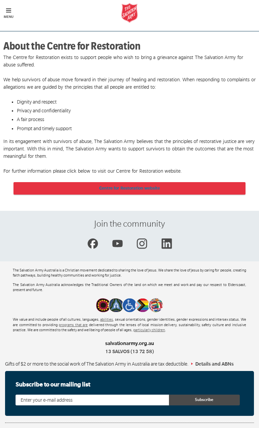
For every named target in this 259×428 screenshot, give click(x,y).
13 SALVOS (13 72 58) (129, 351)
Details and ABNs (214, 364)
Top (248, 419)
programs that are (73, 325)
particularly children (149, 330)
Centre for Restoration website (129, 188)
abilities (106, 320)
